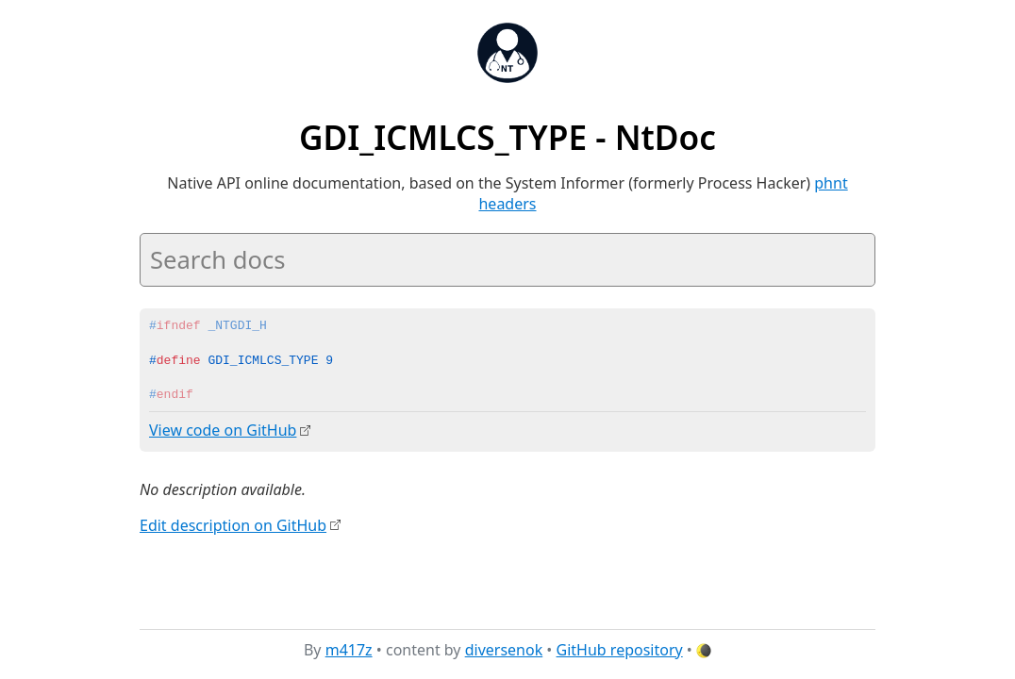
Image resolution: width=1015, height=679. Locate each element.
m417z (349, 649)
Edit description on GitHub (233, 524)
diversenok (504, 649)
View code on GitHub (222, 430)
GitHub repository (620, 649)
